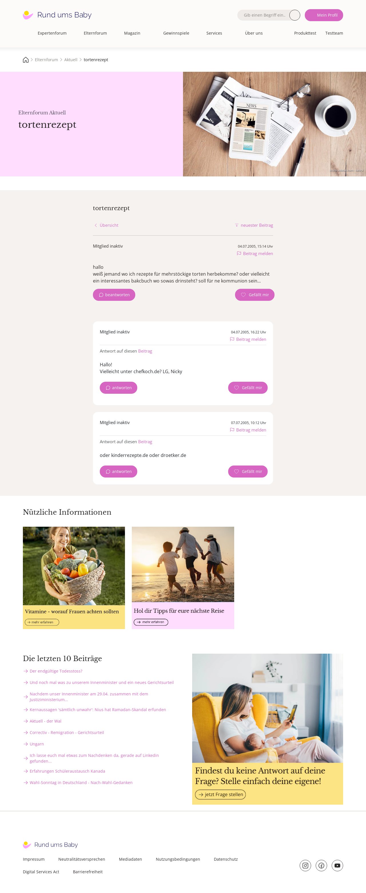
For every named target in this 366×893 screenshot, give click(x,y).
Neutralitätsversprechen (81, 859)
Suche (294, 15)
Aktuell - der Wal (45, 721)
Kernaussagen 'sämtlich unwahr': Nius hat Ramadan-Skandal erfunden (98, 709)
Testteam (334, 33)
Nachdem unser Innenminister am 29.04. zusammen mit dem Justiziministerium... (89, 696)
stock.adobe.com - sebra (346, 170)
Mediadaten (130, 859)
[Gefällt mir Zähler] (254, 295)
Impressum (34, 859)
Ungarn (37, 744)
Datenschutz (226, 859)
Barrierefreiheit (88, 871)
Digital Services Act (41, 871)
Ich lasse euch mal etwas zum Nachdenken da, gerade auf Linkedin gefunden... (94, 758)
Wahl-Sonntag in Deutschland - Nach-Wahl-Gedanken (81, 782)
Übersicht (109, 225)
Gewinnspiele (176, 33)
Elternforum (95, 33)
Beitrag (145, 351)
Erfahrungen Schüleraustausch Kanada (67, 771)
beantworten (117, 294)
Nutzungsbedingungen (178, 859)
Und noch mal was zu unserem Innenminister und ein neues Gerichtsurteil (102, 682)
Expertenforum (52, 33)
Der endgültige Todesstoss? (56, 671)
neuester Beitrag (257, 225)
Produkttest (305, 33)
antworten (122, 387)
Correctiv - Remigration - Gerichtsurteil (67, 732)
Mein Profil (327, 15)
